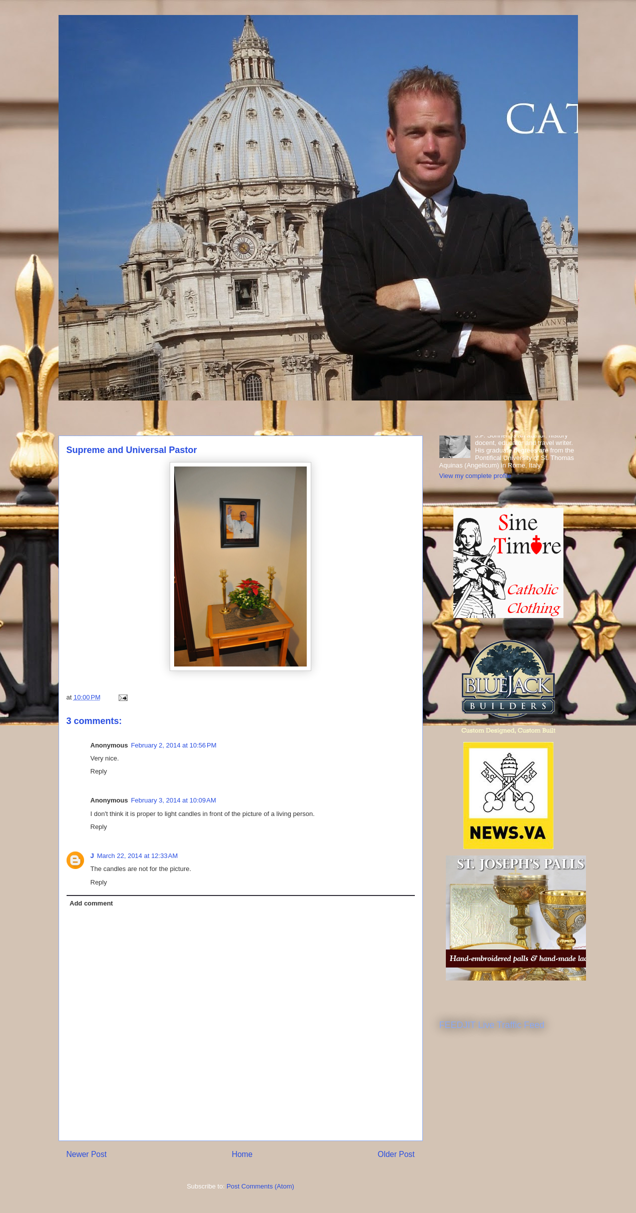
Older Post (396, 1154)
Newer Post (87, 1154)
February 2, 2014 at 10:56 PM (174, 745)
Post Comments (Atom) (260, 1186)
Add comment (91, 903)
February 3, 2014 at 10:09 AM (173, 800)
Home (242, 1154)
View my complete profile (475, 476)
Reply (99, 771)
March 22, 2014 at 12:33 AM (137, 856)
